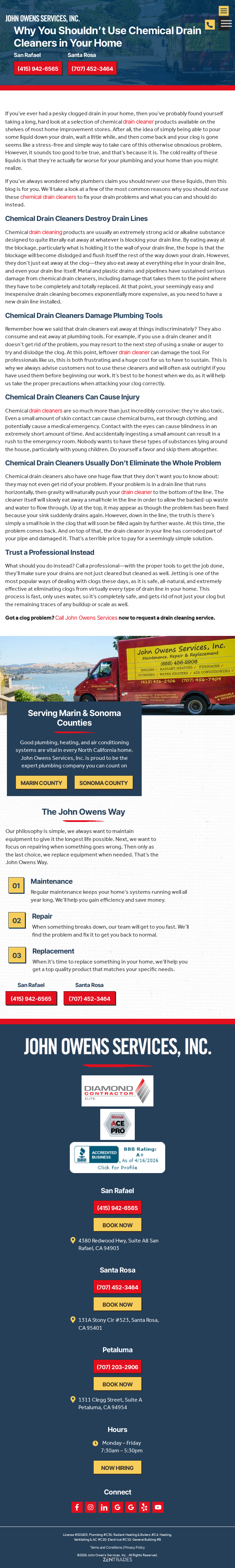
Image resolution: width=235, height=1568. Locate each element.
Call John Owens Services (86, 617)
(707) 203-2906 (117, 1367)
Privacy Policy (134, 1547)
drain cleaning (45, 232)
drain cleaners (46, 410)
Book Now (118, 1225)
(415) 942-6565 (38, 68)
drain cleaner (138, 121)
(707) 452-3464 (92, 68)
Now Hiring (117, 1467)
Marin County (41, 783)
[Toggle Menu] (226, 23)
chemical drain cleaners (48, 196)
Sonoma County (103, 783)
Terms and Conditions (106, 1547)
